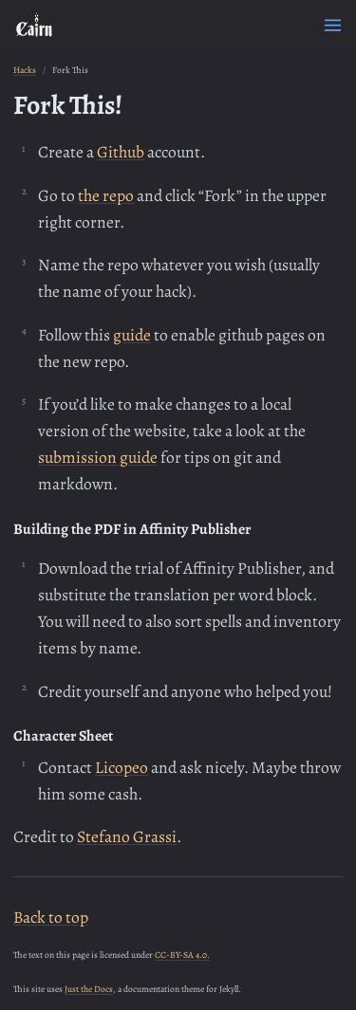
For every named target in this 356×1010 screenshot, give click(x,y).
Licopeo (121, 767)
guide (132, 334)
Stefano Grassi (127, 836)
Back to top (50, 917)
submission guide (98, 457)
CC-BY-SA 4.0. (182, 954)
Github (120, 151)
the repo (106, 195)
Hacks (24, 70)
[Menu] (332, 25)
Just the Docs (89, 988)
